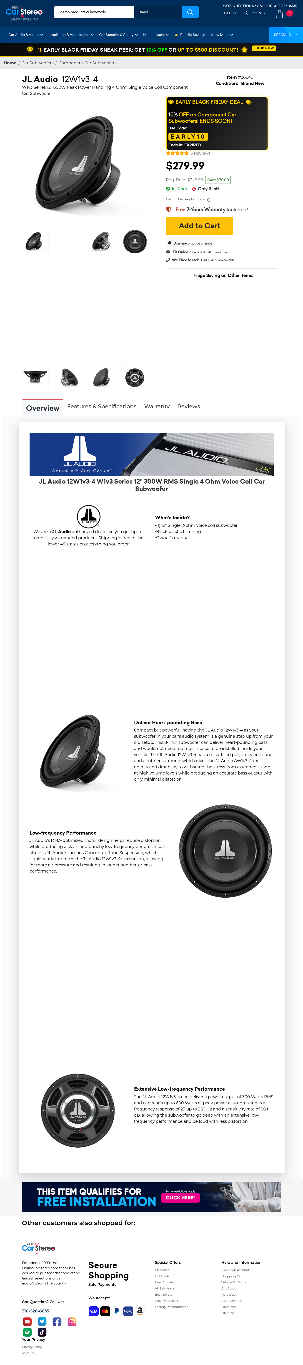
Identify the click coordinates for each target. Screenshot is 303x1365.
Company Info (231, 1300)
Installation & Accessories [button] (71, 34)
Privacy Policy (32, 1347)
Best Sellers (163, 1294)
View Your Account (235, 1270)
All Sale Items (165, 1288)
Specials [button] (286, 34)
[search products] (94, 12)
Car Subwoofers (38, 63)
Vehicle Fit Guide (233, 1282)
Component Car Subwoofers (88, 63)
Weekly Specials (167, 1300)
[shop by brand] (158, 12)
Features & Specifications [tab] (102, 406)
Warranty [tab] (157, 406)
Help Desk (229, 1294)
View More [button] (222, 34)
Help (229, 13)
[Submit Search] (190, 12)
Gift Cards (228, 1288)
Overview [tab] (43, 408)
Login (255, 13)
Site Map (227, 1313)
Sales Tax (28, 1353)
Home (10, 63)
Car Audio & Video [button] (25, 34)
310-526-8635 (285, 6)
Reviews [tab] (188, 406)
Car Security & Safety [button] (118, 34)
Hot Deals (162, 1276)
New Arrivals (164, 1282)
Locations (228, 1307)
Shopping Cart (232, 1276)
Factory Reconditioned (172, 1307)
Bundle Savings (190, 34)
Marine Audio (156, 34)
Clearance (162, 1270)
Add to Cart (199, 225)
